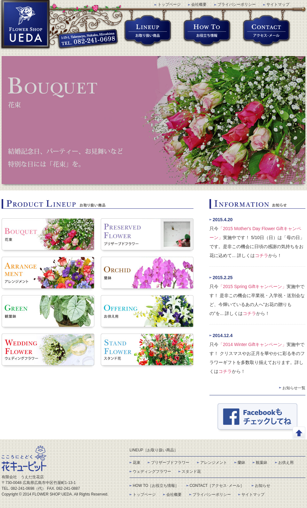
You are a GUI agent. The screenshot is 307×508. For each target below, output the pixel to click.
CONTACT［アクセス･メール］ (217, 485)
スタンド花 (147, 350)
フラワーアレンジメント (48, 273)
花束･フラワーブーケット (48, 234)
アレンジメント (213, 462)
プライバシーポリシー (236, 4)
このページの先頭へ (299, 432)
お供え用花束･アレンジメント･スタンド (147, 311)
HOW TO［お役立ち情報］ (156, 485)
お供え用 (286, 462)
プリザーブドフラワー (147, 234)
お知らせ (262, 485)
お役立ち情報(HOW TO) (207, 30)
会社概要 (199, 4)
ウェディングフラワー (48, 350)
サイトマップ (277, 4)
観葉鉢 (48, 311)
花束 (136, 462)
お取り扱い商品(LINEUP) (147, 30)
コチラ (261, 255)
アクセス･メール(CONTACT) (267, 30)
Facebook (257, 416)
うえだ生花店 (25, 25)
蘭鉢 (147, 273)
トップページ (169, 4)
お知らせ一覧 (293, 388)
